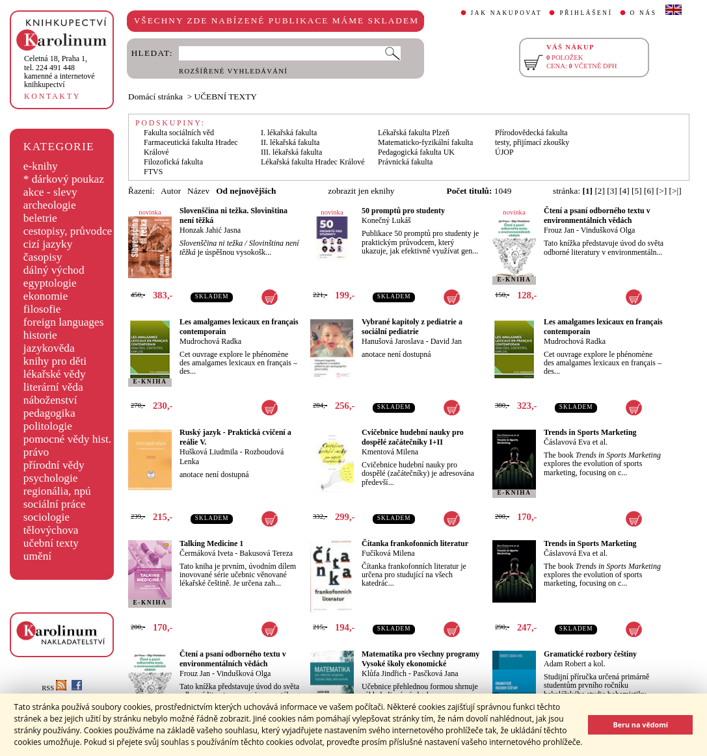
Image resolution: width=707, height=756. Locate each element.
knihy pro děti (55, 361)
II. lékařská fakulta (290, 142)
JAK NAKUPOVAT (506, 13)
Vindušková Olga (608, 230)
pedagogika (49, 413)
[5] (637, 191)
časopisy (42, 257)
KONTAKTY (52, 96)
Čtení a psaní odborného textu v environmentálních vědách (597, 215)
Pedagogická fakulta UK (416, 152)
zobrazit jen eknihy (361, 191)
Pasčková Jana (436, 673)
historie (40, 335)
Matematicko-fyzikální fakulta (425, 142)
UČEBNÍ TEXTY (225, 96)
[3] (612, 191)
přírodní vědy (54, 465)
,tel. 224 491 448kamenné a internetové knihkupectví (59, 71)
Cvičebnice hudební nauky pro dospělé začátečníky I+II (413, 437)
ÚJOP (504, 152)
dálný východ (54, 270)
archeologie (49, 205)
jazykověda (49, 348)
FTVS (153, 171)
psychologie (50, 478)
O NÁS (643, 13)
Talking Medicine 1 (211, 543)
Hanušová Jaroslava (393, 341)
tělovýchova (51, 530)
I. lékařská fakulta (289, 132)
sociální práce (54, 504)
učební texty (51, 543)
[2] (599, 191)
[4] (624, 191)
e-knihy (40, 166)
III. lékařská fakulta (291, 152)
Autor (171, 191)
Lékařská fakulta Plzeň (413, 132)
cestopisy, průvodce (68, 231)
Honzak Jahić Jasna (210, 230)
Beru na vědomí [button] (640, 724)
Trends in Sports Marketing (590, 432)
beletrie (40, 218)
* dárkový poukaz (63, 179)
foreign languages (63, 322)
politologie (47, 426)
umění (37, 556)
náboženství (50, 400)
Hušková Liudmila (209, 451)
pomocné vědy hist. (67, 439)
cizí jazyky (48, 244)
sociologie (46, 517)
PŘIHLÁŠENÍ (585, 13)
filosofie (42, 309)
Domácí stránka (155, 96)
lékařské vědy (54, 374)
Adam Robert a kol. (575, 663)
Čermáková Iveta (206, 553)
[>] (661, 191)
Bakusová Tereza (266, 553)
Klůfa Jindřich (384, 673)
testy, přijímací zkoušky (532, 142)
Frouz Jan (559, 230)
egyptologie (50, 283)
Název (198, 191)
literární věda (53, 387)
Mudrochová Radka (210, 341)
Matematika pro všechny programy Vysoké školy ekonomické (420, 658)
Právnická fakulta (405, 161)
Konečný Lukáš (386, 220)
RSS (54, 688)
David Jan (446, 341)
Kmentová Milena (390, 451)
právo (36, 452)
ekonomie (45, 296)
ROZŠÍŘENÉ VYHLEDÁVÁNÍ (233, 71)
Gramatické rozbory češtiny (590, 653)
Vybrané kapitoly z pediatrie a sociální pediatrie (412, 326)
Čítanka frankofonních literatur (415, 543)
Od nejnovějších (246, 191)
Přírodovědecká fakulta (531, 132)
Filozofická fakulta (173, 161)
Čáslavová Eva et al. (575, 442)
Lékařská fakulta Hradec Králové (313, 161)
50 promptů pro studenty (403, 210)
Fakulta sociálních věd (179, 132)
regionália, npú (57, 491)
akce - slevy (50, 192)
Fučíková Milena (388, 553)
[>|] (675, 191)
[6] (649, 191)
